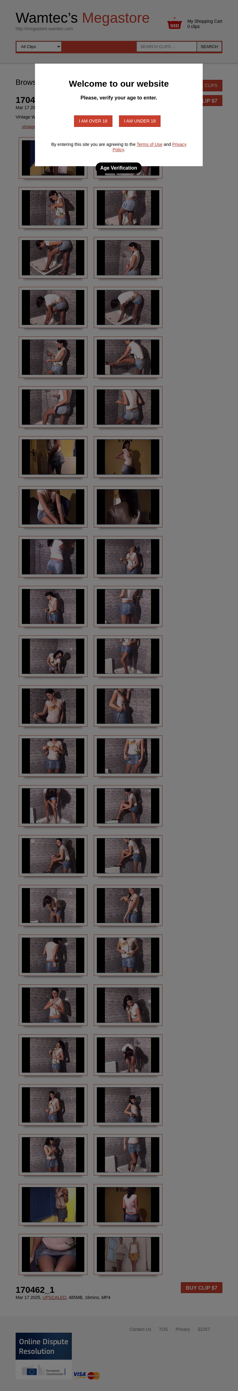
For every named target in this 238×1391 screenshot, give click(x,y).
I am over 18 (93, 120)
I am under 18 (140, 120)
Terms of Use (149, 144)
